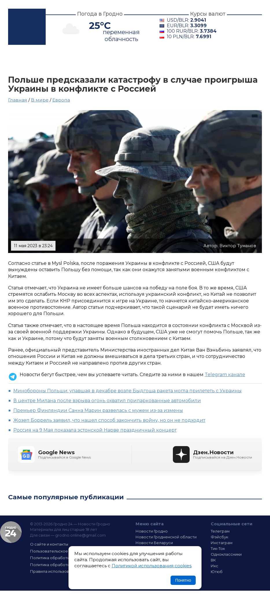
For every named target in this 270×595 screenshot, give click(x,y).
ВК (213, 560)
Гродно (53, 60)
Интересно (223, 60)
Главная (21, 60)
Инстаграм (221, 542)
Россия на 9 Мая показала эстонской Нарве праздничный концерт (95, 430)
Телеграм (220, 531)
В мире (184, 60)
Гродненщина (98, 60)
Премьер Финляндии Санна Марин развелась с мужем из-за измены (98, 410)
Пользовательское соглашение (61, 551)
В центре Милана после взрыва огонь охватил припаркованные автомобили (107, 400)
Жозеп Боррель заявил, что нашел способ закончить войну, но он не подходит (109, 420)
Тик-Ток (218, 548)
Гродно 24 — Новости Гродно (11, 532)
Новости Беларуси (154, 542)
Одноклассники (226, 554)
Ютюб (217, 571)
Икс (214, 565)
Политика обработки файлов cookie (66, 564)
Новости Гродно (152, 531)
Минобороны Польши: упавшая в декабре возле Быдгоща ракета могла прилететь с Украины (127, 390)
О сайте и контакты (49, 544)
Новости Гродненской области (166, 537)
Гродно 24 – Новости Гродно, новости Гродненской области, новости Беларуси (27, 27)
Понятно (183, 580)
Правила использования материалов (66, 571)
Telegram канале (225, 374)
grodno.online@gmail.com (80, 535)
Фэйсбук (219, 537)
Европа (61, 100)
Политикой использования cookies (151, 565)
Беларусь (146, 60)
